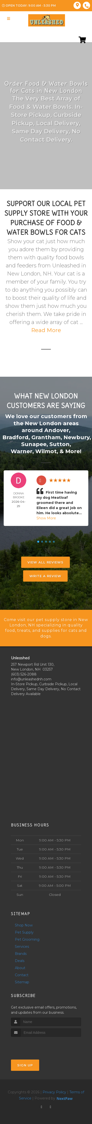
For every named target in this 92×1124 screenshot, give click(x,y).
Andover (56, 430)
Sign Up (25, 1065)
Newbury (77, 437)
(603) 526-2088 (24, 674)
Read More (46, 330)
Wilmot (46, 451)
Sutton (59, 444)
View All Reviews (46, 562)
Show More (46, 518)
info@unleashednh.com (31, 679)
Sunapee (33, 444)
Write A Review (45, 576)
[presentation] (37, 1046)
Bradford (15, 437)
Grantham (46, 437)
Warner (21, 451)
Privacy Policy (54, 1092)
